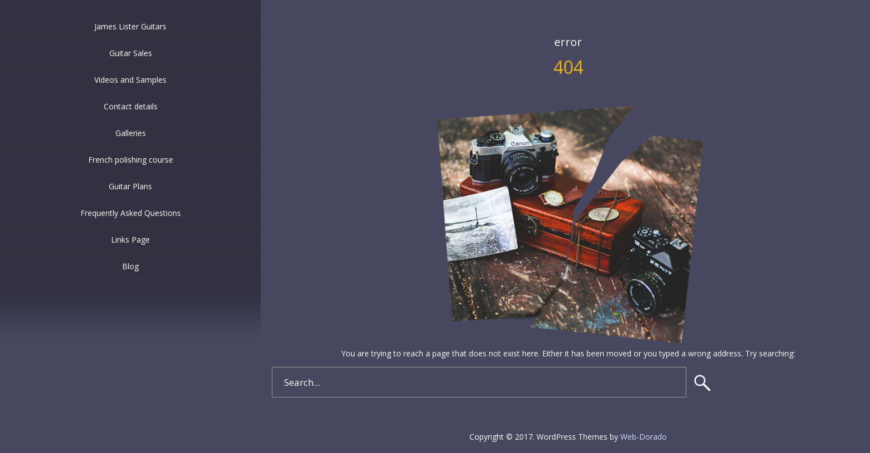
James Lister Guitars (130, 26)
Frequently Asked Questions (130, 213)
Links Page (130, 239)
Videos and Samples (130, 79)
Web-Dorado (643, 436)
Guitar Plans (130, 186)
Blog (130, 266)
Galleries (130, 133)
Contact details (131, 106)
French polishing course (130, 159)
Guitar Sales (130, 53)
